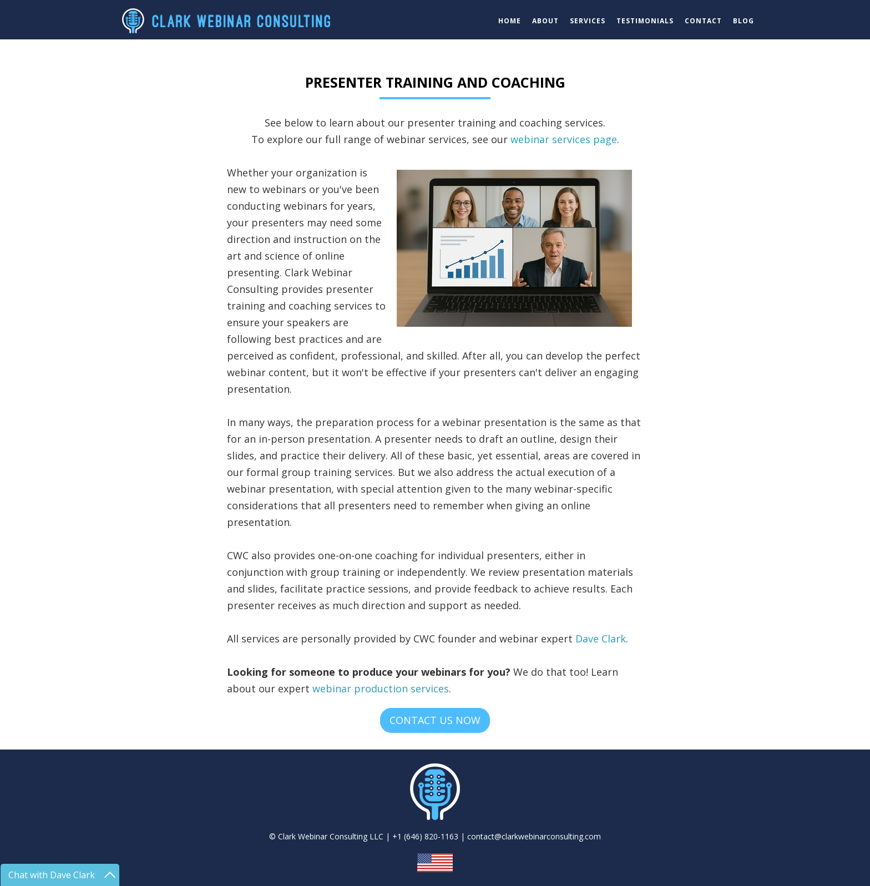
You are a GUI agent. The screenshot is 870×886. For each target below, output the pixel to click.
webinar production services (380, 688)
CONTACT (703, 21)
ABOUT (545, 21)
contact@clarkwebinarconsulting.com (534, 836)
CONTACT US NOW (435, 720)
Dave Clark (600, 638)
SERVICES (587, 21)
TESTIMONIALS (645, 21)
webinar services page (563, 139)
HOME (509, 21)
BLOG (743, 21)
